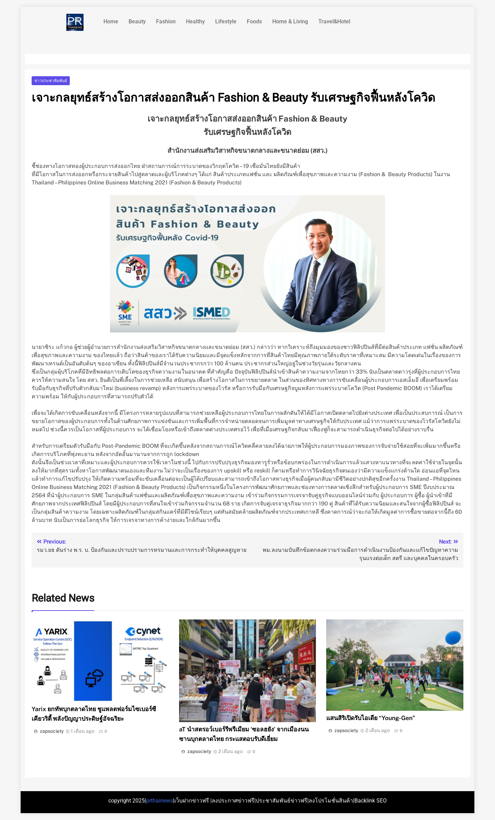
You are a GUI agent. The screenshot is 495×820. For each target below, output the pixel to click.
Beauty (137, 21)
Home (110, 21)
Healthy (195, 21)
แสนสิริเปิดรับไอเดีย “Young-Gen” (370, 717)
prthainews (159, 800)
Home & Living (290, 21)
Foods (254, 21)
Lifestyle (225, 21)
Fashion (166, 21)
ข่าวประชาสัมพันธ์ (50, 80)
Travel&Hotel (334, 21)
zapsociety (52, 731)
